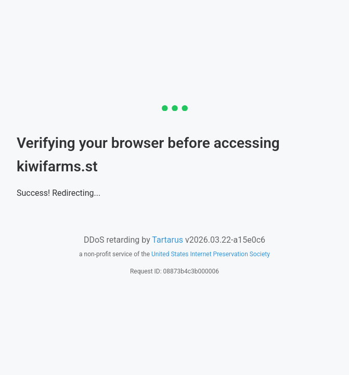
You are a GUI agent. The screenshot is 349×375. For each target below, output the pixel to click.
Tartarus (167, 240)
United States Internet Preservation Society (210, 254)
